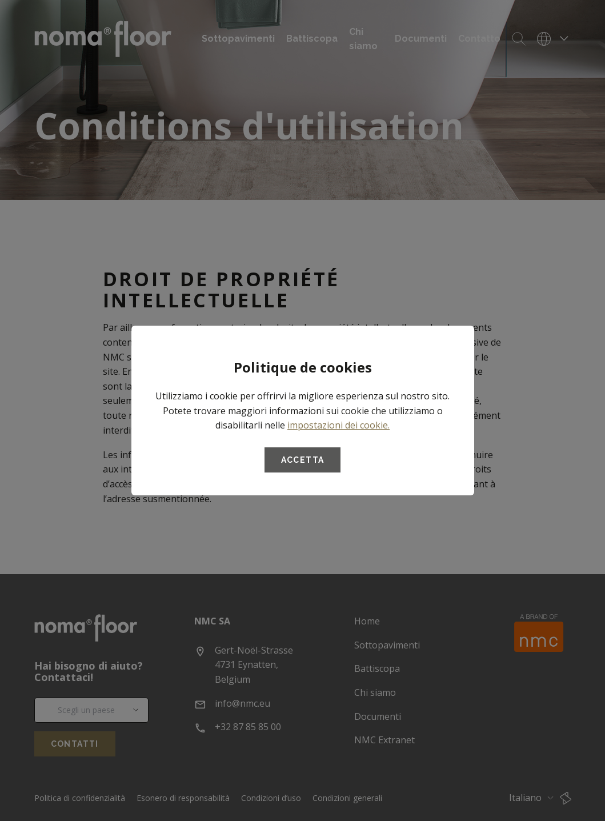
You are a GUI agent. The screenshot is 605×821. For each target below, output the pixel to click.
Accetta (302, 459)
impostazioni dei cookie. (338, 425)
